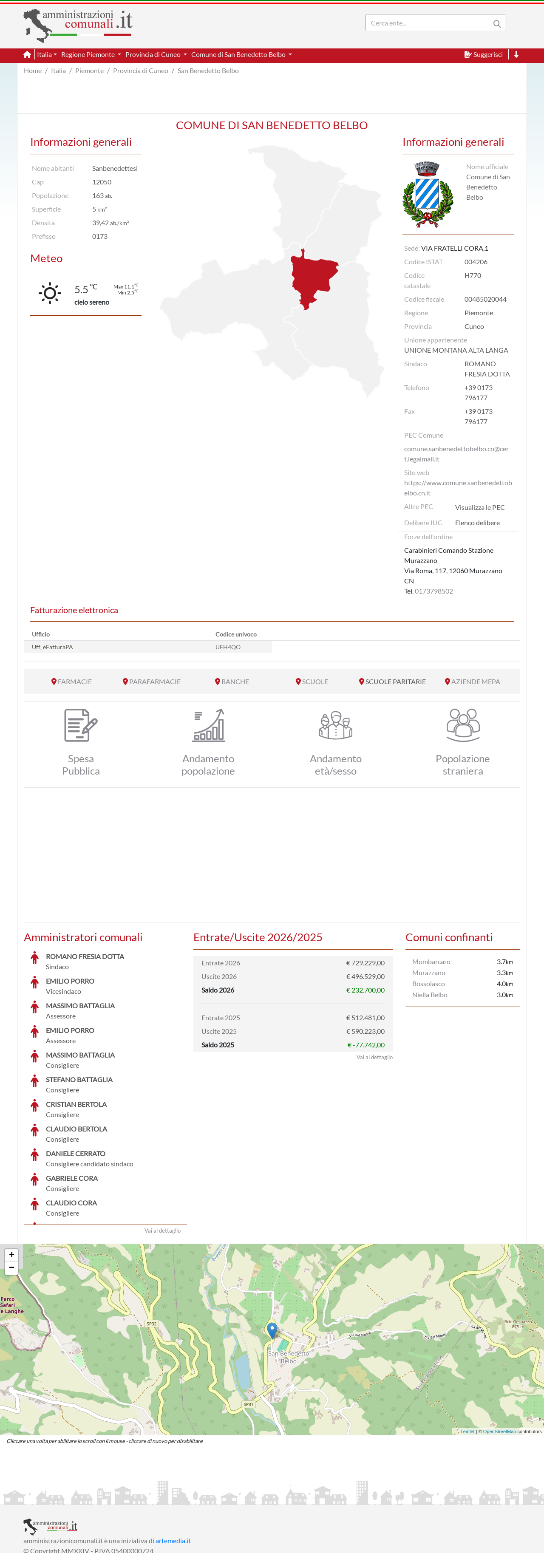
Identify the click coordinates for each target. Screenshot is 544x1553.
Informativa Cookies (191, 1497)
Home (33, 70)
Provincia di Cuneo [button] (153, 54)
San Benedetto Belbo (208, 70)
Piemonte (89, 70)
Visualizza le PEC (480, 507)
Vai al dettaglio (162, 1166)
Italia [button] (44, 54)
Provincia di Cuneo (140, 70)
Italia (58, 70)
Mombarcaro (431, 961)
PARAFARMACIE (155, 681)
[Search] (429, 22)
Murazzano (428, 972)
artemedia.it (173, 1477)
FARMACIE (75, 681)
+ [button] (11, 1191)
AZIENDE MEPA (475, 681)
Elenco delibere (477, 522)
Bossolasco (428, 983)
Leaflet (468, 1367)
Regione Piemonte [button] (88, 54)
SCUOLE (315, 681)
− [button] (11, 1204)
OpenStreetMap (499, 1367)
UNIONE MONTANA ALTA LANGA (456, 350)
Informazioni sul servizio (58, 1497)
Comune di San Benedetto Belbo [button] (239, 54)
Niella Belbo (430, 994)
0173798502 (434, 591)
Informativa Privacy (127, 1497)
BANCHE (235, 681)
